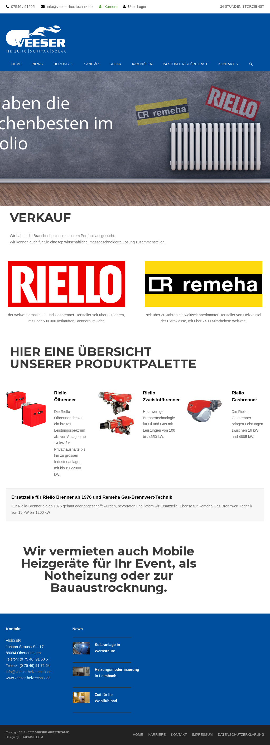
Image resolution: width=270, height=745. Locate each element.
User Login (137, 6)
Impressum (202, 735)
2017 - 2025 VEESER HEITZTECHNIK (44, 732)
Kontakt (179, 735)
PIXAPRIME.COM (31, 737)
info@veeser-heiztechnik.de (28, 672)
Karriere (116, 6)
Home (138, 735)
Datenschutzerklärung (241, 735)
